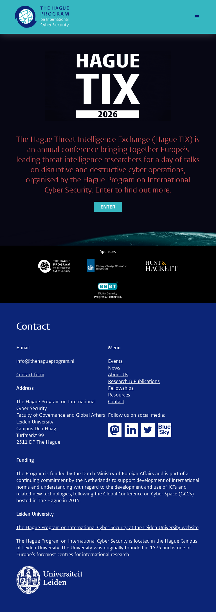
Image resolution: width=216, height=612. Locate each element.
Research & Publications (134, 381)
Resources (119, 395)
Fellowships (121, 388)
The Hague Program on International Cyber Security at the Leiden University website (107, 527)
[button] (196, 16)
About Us (118, 374)
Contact (116, 401)
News (114, 368)
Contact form (30, 374)
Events (115, 361)
